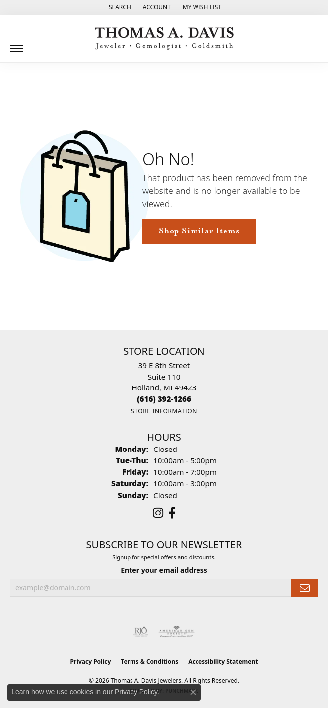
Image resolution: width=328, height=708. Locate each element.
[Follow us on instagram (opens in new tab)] (158, 513)
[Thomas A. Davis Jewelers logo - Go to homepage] (164, 38)
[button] (119, 7)
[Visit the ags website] (176, 631)
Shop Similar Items (199, 231)
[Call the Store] (164, 399)
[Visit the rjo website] (140, 631)
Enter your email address (164, 570)
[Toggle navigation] (16, 45)
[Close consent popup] (193, 692)
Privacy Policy (90, 661)
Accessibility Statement (223, 661)
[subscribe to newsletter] (304, 588)
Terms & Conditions (149, 661)
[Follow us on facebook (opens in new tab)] (172, 513)
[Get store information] (164, 411)
